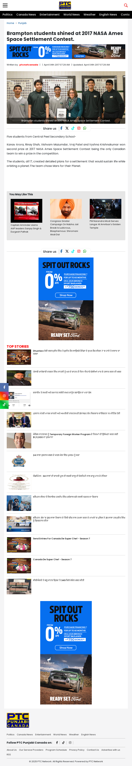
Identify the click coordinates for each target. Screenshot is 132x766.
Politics (8, 15)
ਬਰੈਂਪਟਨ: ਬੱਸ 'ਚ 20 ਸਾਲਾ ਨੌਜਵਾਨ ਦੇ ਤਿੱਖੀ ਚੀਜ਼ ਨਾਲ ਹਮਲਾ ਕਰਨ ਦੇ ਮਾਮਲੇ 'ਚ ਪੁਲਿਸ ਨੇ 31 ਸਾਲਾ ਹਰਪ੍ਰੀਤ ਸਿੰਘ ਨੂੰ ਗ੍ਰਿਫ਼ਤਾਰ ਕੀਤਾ (79, 519)
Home (10, 23)
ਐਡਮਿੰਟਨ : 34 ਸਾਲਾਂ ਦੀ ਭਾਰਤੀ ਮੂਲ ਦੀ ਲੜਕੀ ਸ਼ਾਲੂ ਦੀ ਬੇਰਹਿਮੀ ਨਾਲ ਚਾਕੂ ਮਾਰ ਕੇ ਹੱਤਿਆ (70, 476)
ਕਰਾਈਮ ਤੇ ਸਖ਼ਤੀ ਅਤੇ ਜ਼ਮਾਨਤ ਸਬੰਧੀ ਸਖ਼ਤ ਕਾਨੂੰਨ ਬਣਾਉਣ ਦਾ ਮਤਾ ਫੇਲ (62, 392)
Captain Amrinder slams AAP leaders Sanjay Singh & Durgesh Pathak (26, 228)
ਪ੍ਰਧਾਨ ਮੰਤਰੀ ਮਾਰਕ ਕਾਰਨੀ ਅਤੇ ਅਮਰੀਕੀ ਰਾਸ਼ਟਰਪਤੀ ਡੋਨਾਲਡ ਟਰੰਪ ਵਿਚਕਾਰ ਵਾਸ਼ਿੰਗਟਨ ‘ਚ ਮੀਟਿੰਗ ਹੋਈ (76, 413)
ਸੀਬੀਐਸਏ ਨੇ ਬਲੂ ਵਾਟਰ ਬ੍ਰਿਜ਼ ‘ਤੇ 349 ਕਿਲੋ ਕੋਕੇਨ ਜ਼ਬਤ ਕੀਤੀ (58, 580)
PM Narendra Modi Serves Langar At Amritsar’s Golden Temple (105, 224)
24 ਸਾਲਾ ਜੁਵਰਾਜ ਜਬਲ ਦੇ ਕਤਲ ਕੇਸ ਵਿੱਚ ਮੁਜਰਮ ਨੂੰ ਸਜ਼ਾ (56, 455)
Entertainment (50, 15)
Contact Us (93, 749)
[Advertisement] (69, 179)
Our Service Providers (31, 749)
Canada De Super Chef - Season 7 (52, 559)
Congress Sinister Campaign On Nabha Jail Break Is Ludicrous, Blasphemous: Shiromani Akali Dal (64, 227)
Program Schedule (56, 749)
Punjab (22, 23)
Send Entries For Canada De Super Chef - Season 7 (61, 538)
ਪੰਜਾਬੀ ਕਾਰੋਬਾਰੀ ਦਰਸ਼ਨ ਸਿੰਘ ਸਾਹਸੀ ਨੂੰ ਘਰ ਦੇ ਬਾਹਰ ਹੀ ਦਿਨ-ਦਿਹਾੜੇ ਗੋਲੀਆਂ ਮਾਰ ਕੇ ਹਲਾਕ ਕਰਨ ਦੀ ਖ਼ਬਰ (77, 371)
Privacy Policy (76, 749)
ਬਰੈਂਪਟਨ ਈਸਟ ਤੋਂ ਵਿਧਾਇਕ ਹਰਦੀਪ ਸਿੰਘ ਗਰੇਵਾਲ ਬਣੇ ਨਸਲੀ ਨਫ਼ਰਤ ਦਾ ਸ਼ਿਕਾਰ (65, 496)
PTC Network (96, 761)
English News (108, 15)
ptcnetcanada (28, 64)
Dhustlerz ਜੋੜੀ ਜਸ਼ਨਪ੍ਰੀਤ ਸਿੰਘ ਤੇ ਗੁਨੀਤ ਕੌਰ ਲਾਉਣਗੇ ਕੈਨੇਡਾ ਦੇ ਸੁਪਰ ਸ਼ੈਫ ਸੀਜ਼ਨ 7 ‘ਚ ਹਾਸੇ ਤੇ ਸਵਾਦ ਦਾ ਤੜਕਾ (76, 352)
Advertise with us (110, 749)
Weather (90, 15)
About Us (12, 749)
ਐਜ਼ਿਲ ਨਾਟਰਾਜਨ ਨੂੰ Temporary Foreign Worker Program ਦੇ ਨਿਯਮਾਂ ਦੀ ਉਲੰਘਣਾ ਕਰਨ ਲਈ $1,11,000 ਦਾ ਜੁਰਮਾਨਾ (75, 436)
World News (71, 15)
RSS (9, 754)
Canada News (26, 15)
